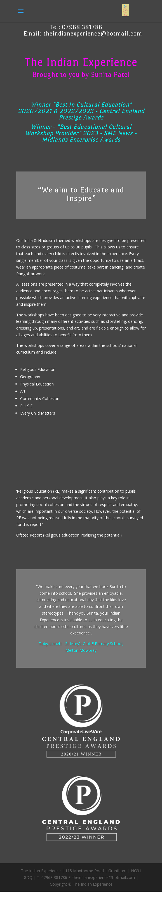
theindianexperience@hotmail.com (92, 33)
